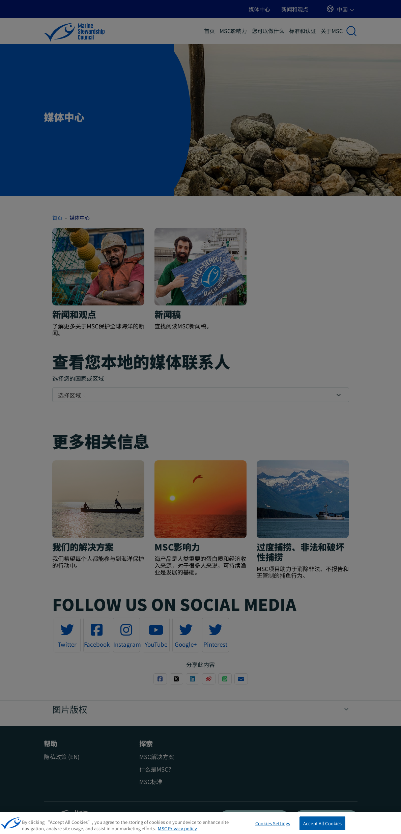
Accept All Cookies (322, 826)
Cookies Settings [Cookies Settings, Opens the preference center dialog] (272, 826)
